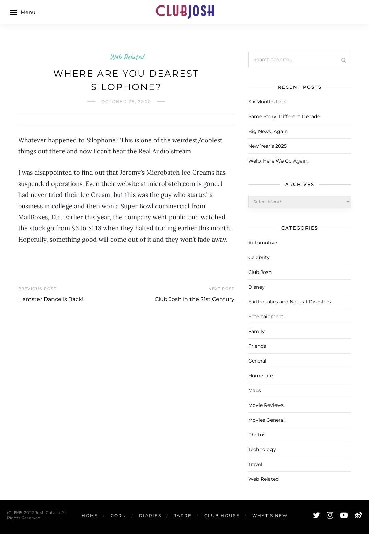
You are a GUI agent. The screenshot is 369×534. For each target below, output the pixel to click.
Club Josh (260, 272)
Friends (257, 346)
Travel (255, 464)
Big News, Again (268, 131)
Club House (222, 515)
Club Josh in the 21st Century (194, 299)
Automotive (262, 243)
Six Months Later (268, 102)
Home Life (260, 375)
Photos (256, 435)
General (257, 361)
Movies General (266, 420)
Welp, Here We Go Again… (279, 161)
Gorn (118, 515)
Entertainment (266, 316)
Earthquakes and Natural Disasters (289, 302)
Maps (254, 390)
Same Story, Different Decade (284, 116)
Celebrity (259, 257)
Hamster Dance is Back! (50, 299)
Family (256, 331)
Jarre (183, 515)
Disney (256, 287)
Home (90, 515)
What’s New (270, 515)
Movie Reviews (266, 405)
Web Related (126, 57)
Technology (262, 449)
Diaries (150, 515)
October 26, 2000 (126, 101)
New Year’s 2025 (267, 146)
